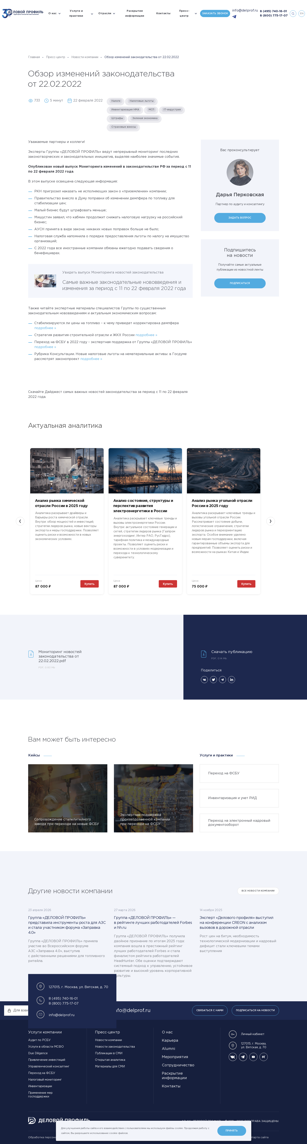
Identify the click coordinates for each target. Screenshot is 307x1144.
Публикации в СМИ (108, 1053)
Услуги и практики (76, 13)
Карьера (170, 1040)
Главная (34, 57)
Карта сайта (260, 1137)
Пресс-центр (184, 13)
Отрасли (104, 13)
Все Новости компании (258, 891)
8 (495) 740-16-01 (273, 11)
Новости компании (84, 57)
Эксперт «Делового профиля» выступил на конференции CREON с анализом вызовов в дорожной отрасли (236, 922)
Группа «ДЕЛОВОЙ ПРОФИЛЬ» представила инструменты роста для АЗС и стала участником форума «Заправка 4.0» (67, 925)
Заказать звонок (215, 13)
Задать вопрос (239, 218)
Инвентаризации (40, 1086)
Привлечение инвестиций (46, 1060)
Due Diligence (38, 1053)
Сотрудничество (178, 1065)
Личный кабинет (246, 1034)
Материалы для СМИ (110, 1066)
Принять (232, 1131)
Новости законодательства (115, 1047)
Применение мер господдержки (40, 1095)
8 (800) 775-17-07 (274, 15)
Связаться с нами (209, 1010)
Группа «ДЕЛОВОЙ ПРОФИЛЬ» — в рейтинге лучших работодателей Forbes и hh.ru (153, 922)
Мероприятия (175, 1057)
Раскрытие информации (134, 13)
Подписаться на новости (255, 1010)
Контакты (163, 13)
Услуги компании (45, 1032)
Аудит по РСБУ (39, 1040)
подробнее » (45, 328)
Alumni (168, 1049)
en (302, 13)
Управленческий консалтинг (48, 1066)
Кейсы (34, 755)
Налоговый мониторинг (45, 1080)
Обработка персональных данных (52, 1137)
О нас (52, 13)
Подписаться (240, 283)
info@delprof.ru (245, 10)
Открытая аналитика (110, 1060)
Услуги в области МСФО (46, 1047)
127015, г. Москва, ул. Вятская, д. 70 (247, 1045)
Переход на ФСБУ (41, 1073)
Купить (90, 583)
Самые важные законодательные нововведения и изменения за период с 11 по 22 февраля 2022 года (124, 285)
